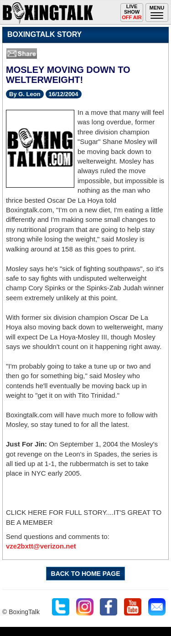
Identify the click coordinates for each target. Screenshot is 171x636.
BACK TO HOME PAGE (85, 573)
